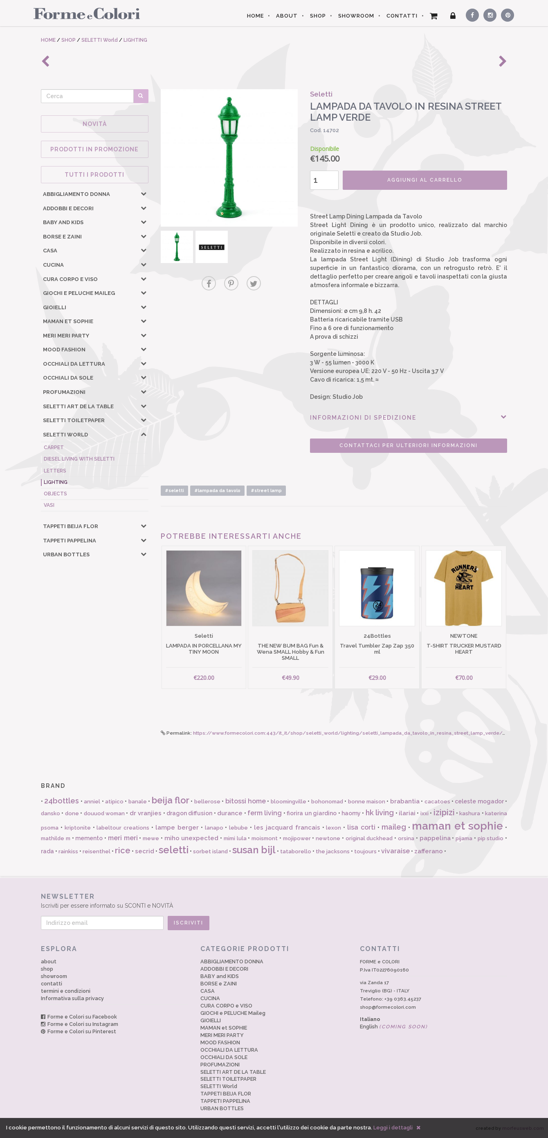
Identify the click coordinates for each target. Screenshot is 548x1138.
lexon (333, 828)
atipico (114, 801)
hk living (380, 812)
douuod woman (104, 813)
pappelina (435, 838)
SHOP (318, 16)
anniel (92, 801)
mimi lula (235, 838)
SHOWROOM (356, 16)
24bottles (61, 800)
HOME (255, 16)
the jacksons (333, 851)
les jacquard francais (287, 827)
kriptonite (78, 828)
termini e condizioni (65, 991)
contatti (51, 984)
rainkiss (68, 851)
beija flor (170, 800)
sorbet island (210, 851)
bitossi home (245, 801)
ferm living (264, 813)
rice (122, 850)
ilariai (407, 813)
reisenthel (96, 851)
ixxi (424, 813)
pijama (464, 838)
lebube (238, 828)
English (394, 1026)
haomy (351, 813)
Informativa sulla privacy (72, 998)
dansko (50, 813)
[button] (143, 193)
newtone (328, 838)
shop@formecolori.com (388, 1007)
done (72, 813)
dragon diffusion (189, 813)
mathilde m (55, 838)
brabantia (405, 801)
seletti (174, 850)
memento (89, 838)
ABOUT (287, 16)
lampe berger (177, 827)
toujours (365, 851)
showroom (54, 976)
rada (47, 851)
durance (230, 813)
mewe (151, 838)
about (48, 961)
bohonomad (327, 801)
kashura (469, 813)
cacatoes (437, 801)
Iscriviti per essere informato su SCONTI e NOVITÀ (274, 900)
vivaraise (395, 851)
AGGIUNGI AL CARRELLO (425, 180)
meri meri (123, 838)
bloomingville (288, 801)
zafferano (428, 851)
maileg (394, 827)
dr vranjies (146, 813)
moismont (265, 838)
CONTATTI (402, 16)
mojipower (297, 838)
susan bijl (254, 850)
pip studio (491, 838)
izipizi (444, 812)
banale (137, 801)
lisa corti (361, 827)
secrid (144, 851)
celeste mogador (479, 801)
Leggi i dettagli (393, 1128)
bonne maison (366, 801)
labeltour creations (123, 828)
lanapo (214, 828)
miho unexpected (191, 838)
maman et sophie (457, 826)
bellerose (207, 801)
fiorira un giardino (312, 813)
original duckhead (369, 838)
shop (47, 969)
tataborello (295, 851)
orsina (406, 838)
